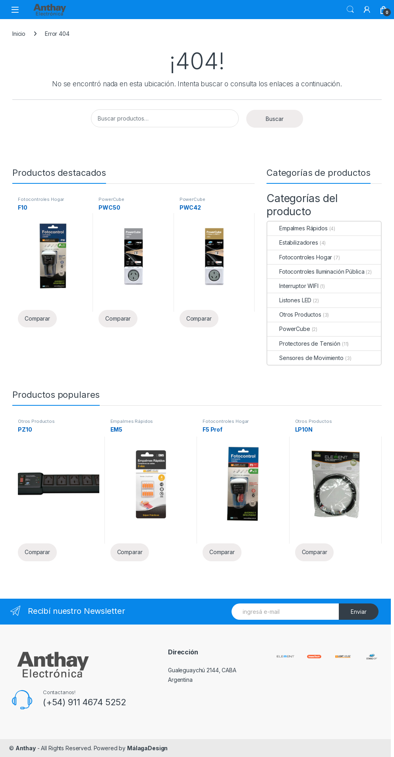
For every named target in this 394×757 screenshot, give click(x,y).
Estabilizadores (292, 242)
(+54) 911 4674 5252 (84, 702)
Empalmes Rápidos (297, 228)
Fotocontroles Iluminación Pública (315, 271)
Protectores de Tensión (303, 343)
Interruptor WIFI (293, 285)
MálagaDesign (147, 748)
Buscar (350, 9)
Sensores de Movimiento (305, 357)
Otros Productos (294, 314)
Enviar (359, 611)
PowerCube (111, 199)
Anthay (25, 748)
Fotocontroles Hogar (41, 199)
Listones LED (289, 300)
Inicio (18, 33)
